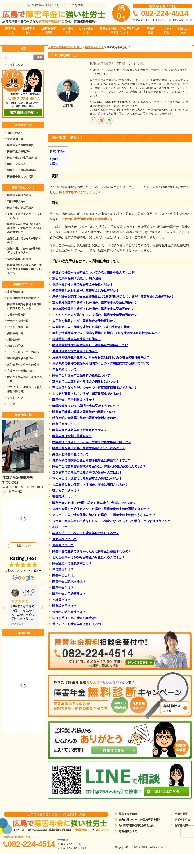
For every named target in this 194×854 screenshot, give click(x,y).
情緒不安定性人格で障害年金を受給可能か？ (82, 284)
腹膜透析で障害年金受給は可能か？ (76, 339)
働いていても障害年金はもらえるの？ (78, 624)
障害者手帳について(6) (20, 176)
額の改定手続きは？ (66, 490)
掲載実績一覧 (15, 333)
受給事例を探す (28, 30)
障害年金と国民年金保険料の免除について (81, 375)
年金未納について (64, 369)
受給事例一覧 (15, 138)
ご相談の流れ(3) (16, 314)
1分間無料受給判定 (48, 30)
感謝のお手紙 (183, 30)
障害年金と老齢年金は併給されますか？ (79, 430)
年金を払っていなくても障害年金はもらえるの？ (85, 533)
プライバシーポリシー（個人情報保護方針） (24, 389)
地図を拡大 (23, 545)
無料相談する (68, 30)
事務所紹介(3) (15, 291)
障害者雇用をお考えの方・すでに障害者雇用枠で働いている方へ (24, 269)
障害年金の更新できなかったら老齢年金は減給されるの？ (91, 551)
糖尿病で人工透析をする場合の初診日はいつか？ (85, 381)
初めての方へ (15, 132)
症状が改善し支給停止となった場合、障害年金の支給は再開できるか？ (100, 508)
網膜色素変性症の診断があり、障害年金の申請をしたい (90, 345)
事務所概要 (151, 30)
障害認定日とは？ (64, 605)
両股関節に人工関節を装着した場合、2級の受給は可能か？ (92, 327)
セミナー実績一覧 (17, 327)
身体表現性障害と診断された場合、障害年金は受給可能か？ (93, 308)
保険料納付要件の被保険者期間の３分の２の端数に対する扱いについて (100, 363)
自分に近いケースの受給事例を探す (140, 819)
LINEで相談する (86, 30)
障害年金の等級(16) (19, 151)
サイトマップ (15, 64)
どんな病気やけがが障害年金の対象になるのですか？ (88, 557)
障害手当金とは (63, 575)
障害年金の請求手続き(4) (22, 157)
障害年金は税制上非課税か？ (72, 436)
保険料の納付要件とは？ (69, 612)
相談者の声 (13, 339)
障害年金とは (10, 30)
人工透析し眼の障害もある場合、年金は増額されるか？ (90, 484)
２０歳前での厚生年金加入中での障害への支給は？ (87, 472)
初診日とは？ (61, 599)
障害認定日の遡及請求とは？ (72, 563)
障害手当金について (66, 424)
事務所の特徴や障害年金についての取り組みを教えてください (94, 272)
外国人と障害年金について (70, 454)
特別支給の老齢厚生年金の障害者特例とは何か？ (85, 418)
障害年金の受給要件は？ (69, 593)
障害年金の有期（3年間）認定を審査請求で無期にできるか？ (94, 502)
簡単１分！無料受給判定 (21, 170)
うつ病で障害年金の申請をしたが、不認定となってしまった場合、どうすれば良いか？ (111, 521)
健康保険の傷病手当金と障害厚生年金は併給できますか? (91, 460)
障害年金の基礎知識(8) (20, 145)
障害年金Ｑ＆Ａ (16, 163)
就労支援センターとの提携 (23, 364)
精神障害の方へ (16, 201)
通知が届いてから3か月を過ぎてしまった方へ (24, 250)
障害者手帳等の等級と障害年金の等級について (84, 411)
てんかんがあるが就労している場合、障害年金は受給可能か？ (94, 314)
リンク (11, 403)
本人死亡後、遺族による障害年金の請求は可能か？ (87, 478)
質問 (54, 159)
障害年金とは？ (63, 587)
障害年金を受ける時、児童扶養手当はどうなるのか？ (88, 448)
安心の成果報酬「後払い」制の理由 (76, 278)
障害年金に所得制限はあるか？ (73, 399)
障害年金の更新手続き (20, 207)
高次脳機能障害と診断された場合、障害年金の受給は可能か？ (94, 302)
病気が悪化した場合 (19, 258)
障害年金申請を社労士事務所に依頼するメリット (120, 30)
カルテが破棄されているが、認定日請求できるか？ (87, 393)
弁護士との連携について (21, 370)
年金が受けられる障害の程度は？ (75, 618)
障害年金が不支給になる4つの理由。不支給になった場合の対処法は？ (24, 228)
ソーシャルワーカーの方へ (23, 352)
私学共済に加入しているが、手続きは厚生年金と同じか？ (91, 442)
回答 (54, 163)
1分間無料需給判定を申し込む (137, 825)
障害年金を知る (128, 813)
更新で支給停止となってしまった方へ (24, 215)
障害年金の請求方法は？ (69, 581)
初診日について (63, 527)
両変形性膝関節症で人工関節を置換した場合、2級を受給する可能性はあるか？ (106, 333)
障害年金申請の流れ (19, 195)
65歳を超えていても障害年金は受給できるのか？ (85, 405)
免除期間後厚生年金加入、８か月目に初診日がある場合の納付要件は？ (100, 357)
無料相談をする (128, 831)
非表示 (61, 151)
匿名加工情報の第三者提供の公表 (24, 379)
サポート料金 (166, 30)
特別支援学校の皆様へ (20, 358)
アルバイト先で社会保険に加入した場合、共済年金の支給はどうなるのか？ (103, 515)
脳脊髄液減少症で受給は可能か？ (75, 351)
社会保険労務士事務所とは (23, 298)
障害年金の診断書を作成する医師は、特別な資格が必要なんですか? (98, 466)
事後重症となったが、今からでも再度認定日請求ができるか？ (94, 387)
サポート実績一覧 (17, 320)
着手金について (63, 545)
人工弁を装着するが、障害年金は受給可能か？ (84, 321)
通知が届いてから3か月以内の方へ (24, 240)
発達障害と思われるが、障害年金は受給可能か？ (85, 290)
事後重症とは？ (63, 569)
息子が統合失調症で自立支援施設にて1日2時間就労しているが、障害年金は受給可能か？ (113, 296)
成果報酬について (64, 539)
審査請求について (64, 496)
